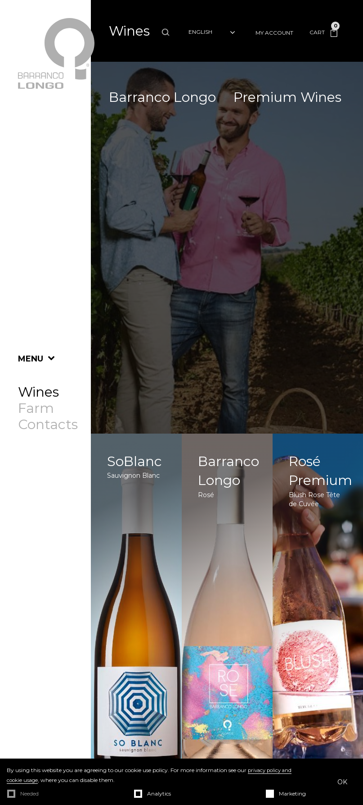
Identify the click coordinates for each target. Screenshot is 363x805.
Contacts (48, 424)
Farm (36, 408)
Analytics (159, 793)
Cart (323, 32)
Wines (38, 392)
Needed (29, 793)
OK (342, 782)
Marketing (292, 793)
